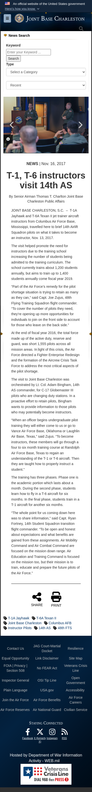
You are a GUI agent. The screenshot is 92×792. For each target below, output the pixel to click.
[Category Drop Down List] (46, 72)
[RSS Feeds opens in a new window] (64, 733)
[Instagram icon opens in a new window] (52, 733)
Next (80, 125)
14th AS (45, 628)
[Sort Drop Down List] (46, 85)
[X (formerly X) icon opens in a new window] (40, 733)
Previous (12, 125)
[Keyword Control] (28, 52)
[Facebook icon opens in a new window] (28, 733)
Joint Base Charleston (25, 623)
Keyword (13, 45)
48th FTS (65, 628)
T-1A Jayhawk (18, 618)
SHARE (37, 599)
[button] (22, 8)
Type (10, 64)
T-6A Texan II (46, 618)
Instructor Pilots (20, 628)
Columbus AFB (60, 623)
